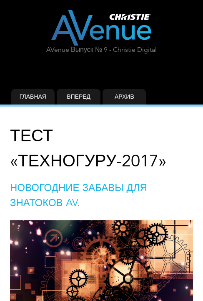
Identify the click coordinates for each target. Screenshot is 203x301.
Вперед (78, 96)
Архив (124, 96)
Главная (33, 96)
